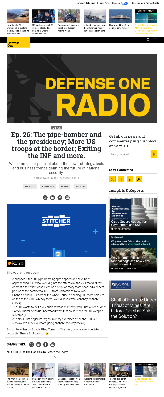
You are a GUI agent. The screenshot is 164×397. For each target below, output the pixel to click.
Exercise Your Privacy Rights (145, 3)
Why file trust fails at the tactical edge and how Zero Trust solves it (130, 261)
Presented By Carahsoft (123, 268)
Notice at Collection (86, 3)
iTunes (52, 329)
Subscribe (13, 329)
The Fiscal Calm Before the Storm (47, 352)
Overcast (65, 329)
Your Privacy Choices (114, 3)
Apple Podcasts (41, 263)
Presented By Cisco (121, 229)
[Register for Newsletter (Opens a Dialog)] (154, 154)
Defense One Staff (45, 178)
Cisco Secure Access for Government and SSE (128, 223)
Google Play (17, 263)
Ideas (56, 127)
